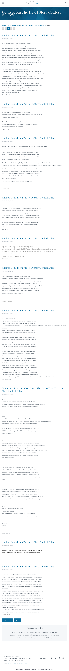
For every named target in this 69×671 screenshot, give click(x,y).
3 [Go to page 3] (11, 28)
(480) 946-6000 (22, 663)
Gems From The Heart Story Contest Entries (33, 25)
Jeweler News (27, 635)
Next (18, 620)
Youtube (63, 658)
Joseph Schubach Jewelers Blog (11, 25)
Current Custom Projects (18, 632)
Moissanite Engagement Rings (33, 638)
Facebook (52, 658)
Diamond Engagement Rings (50, 632)
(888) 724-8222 (12, 663)
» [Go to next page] (13, 28)
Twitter (56, 658)
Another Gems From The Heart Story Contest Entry (28, 35)
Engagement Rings (15, 635)
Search (66, 2)
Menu (2, 2)
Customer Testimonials (33, 632)
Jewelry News (55, 635)
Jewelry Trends (18, 638)
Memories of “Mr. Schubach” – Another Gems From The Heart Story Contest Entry (33, 389)
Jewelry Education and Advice (41, 635)
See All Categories (49, 638)
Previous (7, 620)
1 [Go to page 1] (5, 28)
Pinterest (59, 658)
